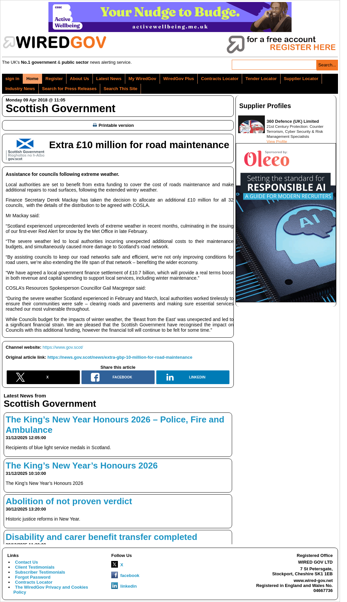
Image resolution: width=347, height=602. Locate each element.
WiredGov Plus (178, 78)
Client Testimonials (34, 567)
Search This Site (120, 88)
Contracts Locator (219, 78)
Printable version (113, 125)
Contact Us (26, 562)
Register (54, 78)
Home (32, 78)
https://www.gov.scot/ (63, 347)
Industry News (20, 88)
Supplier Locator (301, 78)
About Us (79, 78)
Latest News (109, 78)
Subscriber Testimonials (40, 572)
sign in (12, 78)
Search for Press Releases (69, 88)
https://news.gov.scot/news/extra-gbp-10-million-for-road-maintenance (119, 357)
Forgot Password (32, 577)
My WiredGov (142, 78)
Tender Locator (261, 78)
